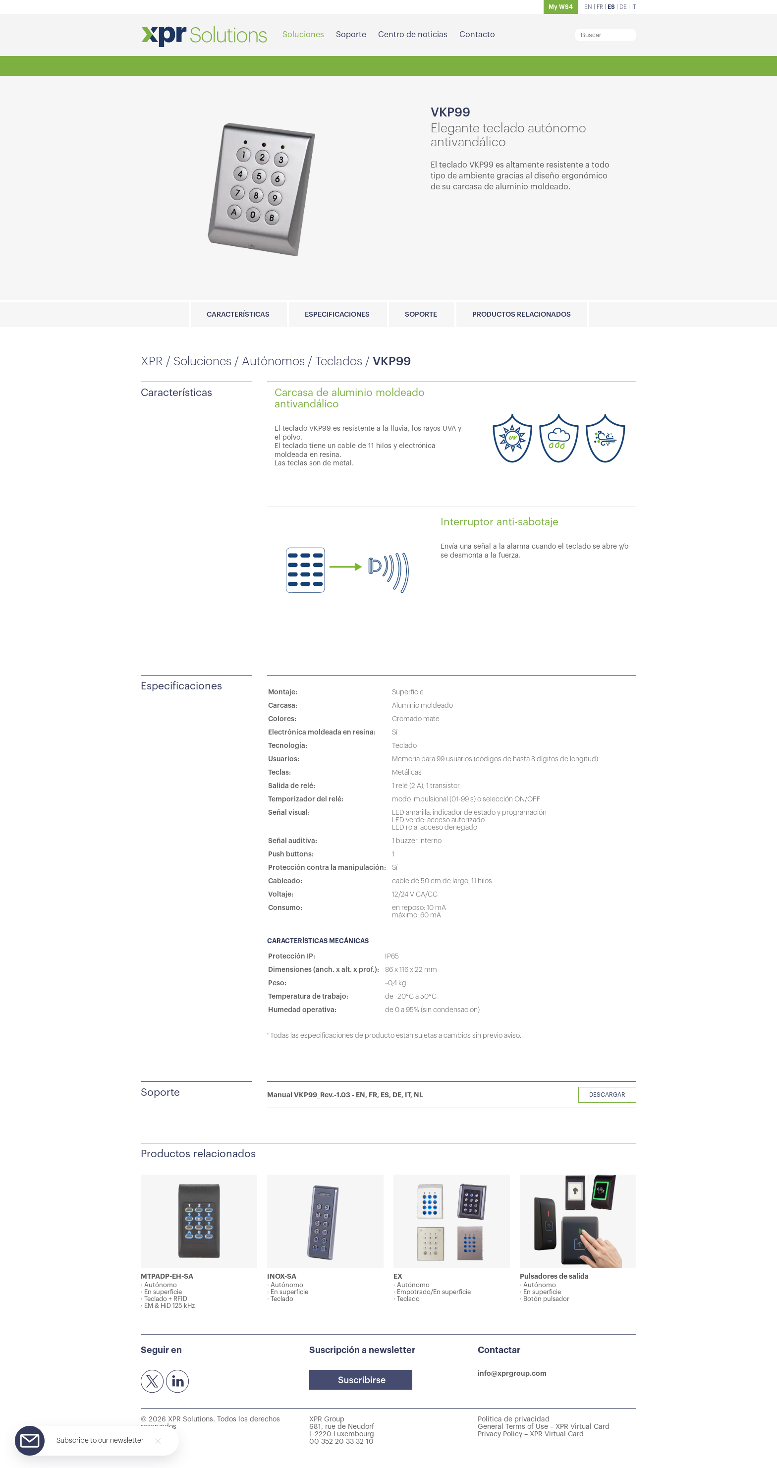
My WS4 (561, 7)
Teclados (338, 361)
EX (397, 1276)
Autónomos (273, 361)
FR (600, 7)
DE (623, 7)
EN (588, 7)
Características (238, 314)
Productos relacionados (521, 314)
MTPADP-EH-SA (167, 1276)
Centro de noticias (412, 35)
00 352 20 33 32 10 (341, 1441)
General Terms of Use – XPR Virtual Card (544, 1426)
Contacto (477, 35)
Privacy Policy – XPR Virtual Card (531, 1434)
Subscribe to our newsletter (100, 1440)
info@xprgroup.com (512, 1373)
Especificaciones (337, 314)
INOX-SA (281, 1276)
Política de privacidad (514, 1419)
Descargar (607, 1095)
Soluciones (303, 35)
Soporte (351, 35)
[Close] (158, 1441)
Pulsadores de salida (554, 1276)
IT (633, 7)
